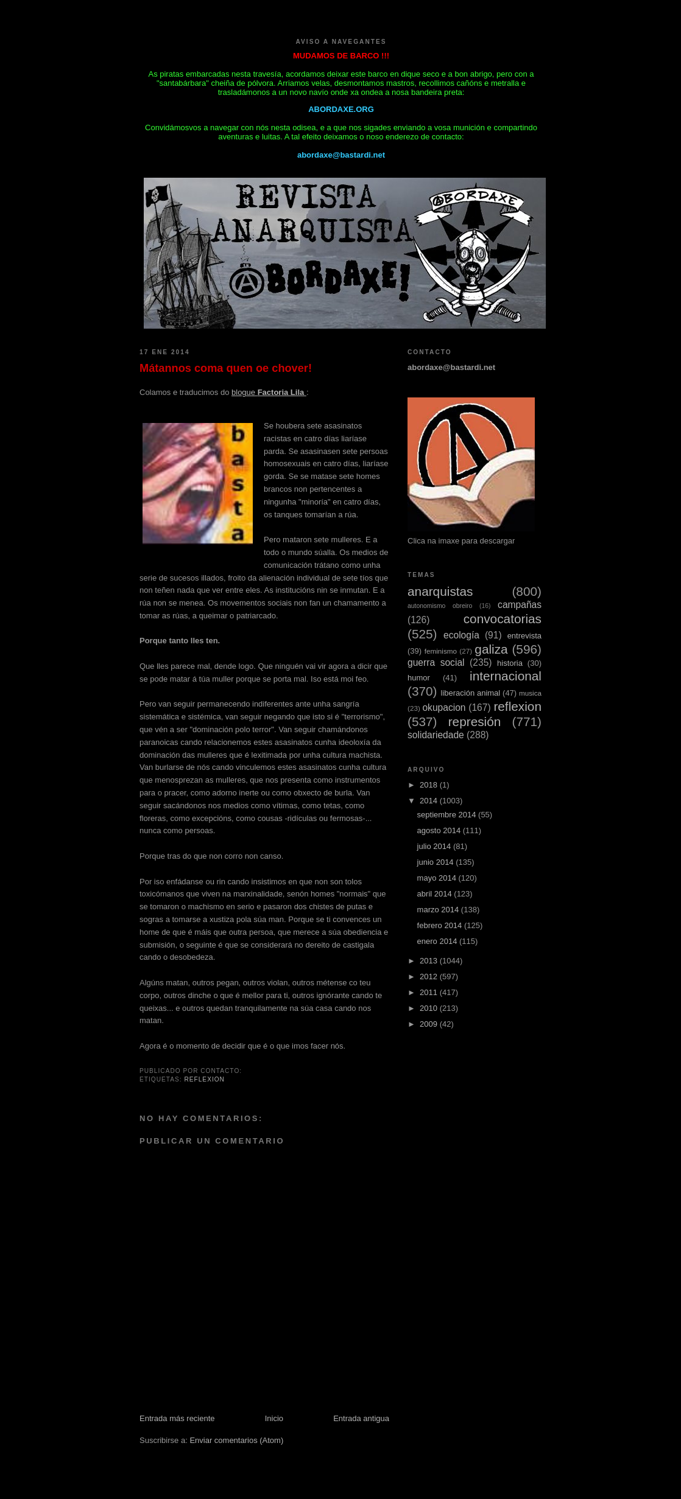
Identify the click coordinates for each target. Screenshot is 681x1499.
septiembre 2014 (447, 814)
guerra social (436, 662)
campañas (520, 604)
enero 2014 (438, 941)
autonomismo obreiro (440, 606)
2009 (430, 1024)
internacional (506, 676)
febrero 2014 (440, 925)
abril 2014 (435, 893)
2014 (430, 800)
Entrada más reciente (177, 1418)
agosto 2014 (440, 830)
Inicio (274, 1418)
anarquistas (440, 591)
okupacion (443, 707)
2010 (430, 1008)
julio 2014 (435, 846)
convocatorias (503, 619)
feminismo (441, 651)
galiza (491, 649)
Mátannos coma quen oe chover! (225, 368)
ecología (461, 635)
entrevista (524, 635)
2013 (430, 960)
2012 (430, 976)
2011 (430, 992)
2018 (430, 784)
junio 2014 (436, 862)
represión (474, 722)
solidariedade (436, 735)
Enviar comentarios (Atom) (236, 1440)
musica (530, 693)
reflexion (204, 1079)
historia (510, 663)
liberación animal (471, 692)
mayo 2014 (438, 877)
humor (419, 677)
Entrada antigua (361, 1418)
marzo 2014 (439, 909)
